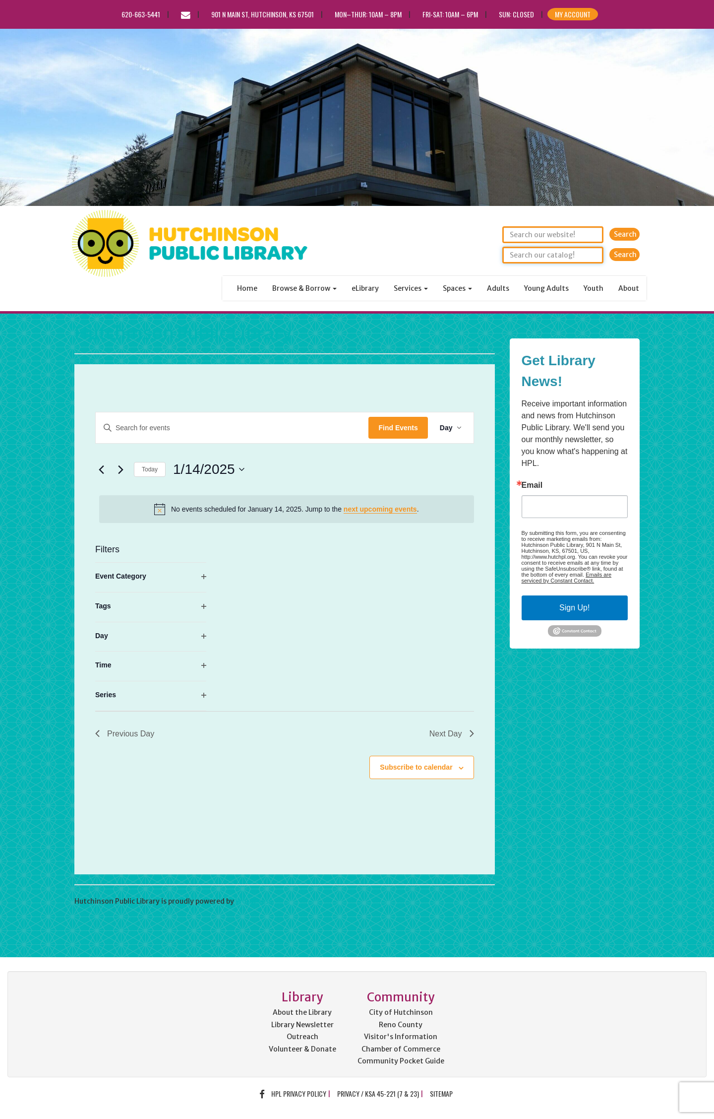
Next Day (451, 733)
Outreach (302, 1036)
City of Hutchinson (401, 1012)
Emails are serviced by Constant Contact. (567, 578)
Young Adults (546, 288)
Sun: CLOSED (516, 14)
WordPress (254, 901)
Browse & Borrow (304, 288)
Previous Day (124, 733)
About (628, 288)
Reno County (400, 1024)
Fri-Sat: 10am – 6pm (450, 14)
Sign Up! (574, 607)
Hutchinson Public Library (183, 333)
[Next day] (120, 469)
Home (247, 288)
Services (411, 288)
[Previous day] (101, 469)
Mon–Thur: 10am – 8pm (368, 14)
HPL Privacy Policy (298, 1093)
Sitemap (441, 1093)
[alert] (286, 509)
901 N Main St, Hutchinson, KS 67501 (262, 14)
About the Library (302, 1012)
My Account (573, 14)
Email (532, 485)
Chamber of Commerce (400, 1049)
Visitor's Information (400, 1036)
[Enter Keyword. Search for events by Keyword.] (232, 428)
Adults (498, 288)
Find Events (397, 428)
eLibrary (365, 288)
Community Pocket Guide (400, 1060)
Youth (593, 288)
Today (150, 469)
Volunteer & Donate (302, 1049)
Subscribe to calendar (416, 767)
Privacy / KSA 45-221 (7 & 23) (378, 1093)
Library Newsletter (302, 1024)
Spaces (457, 288)
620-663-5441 (140, 14)
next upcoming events (380, 509)
